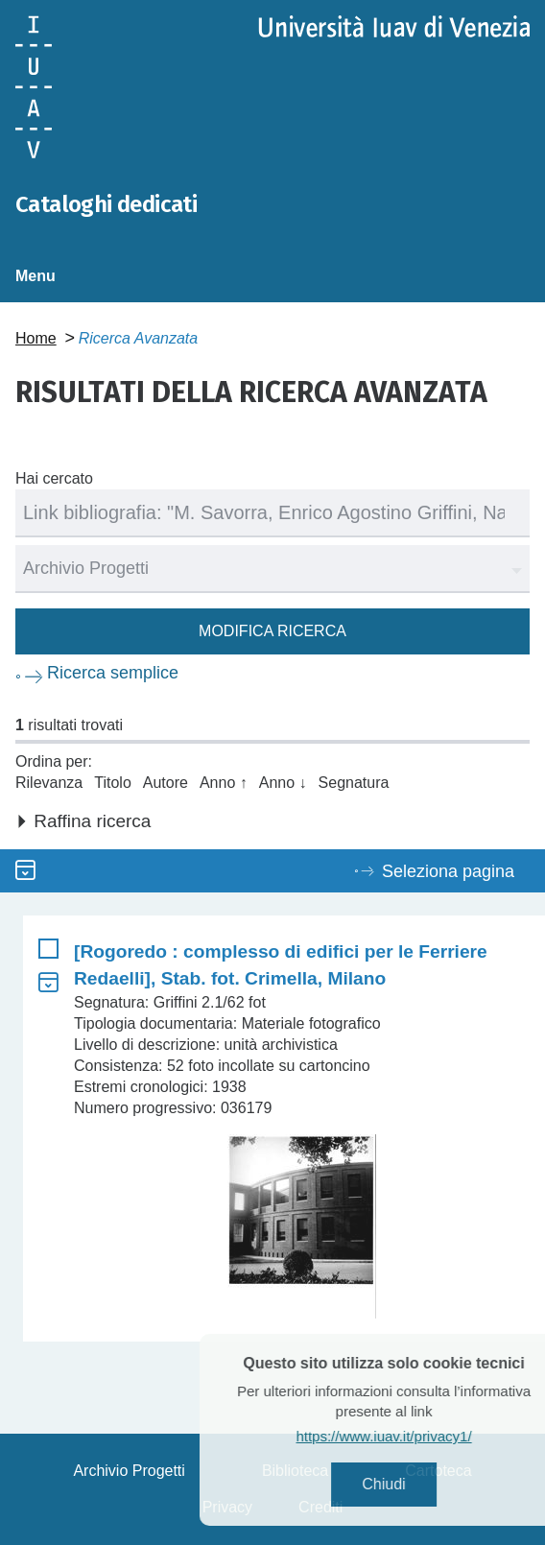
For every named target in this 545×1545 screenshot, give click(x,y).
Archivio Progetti (129, 1470)
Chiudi (406, 1484)
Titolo (112, 782)
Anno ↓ (283, 782)
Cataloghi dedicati (106, 204)
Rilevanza (49, 782)
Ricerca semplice (112, 672)
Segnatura (354, 782)
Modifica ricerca (272, 631)
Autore (165, 782)
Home (36, 338)
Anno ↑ (224, 782)
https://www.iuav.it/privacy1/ (406, 1436)
